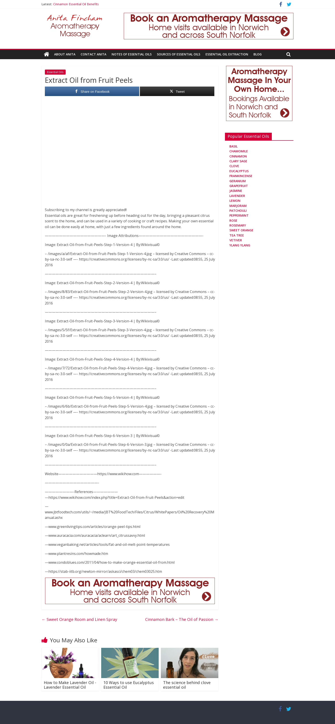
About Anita (64, 54)
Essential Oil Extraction (227, 54)
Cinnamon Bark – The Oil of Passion (181, 619)
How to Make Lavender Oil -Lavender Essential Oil (70, 685)
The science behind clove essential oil (187, 685)
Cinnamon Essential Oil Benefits (76, 4)
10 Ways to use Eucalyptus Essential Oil (128, 685)
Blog (257, 54)
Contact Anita (93, 54)
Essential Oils (55, 72)
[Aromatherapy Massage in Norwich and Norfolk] (208, 15)
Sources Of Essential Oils (178, 54)
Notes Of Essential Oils (132, 54)
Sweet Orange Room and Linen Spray (79, 619)
